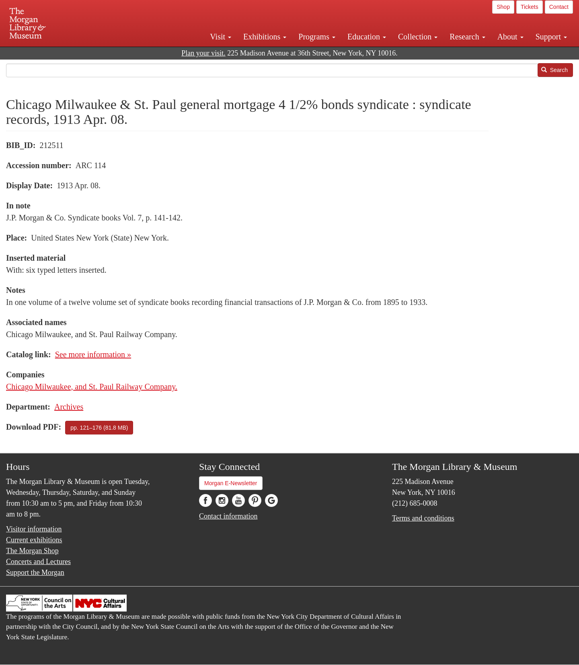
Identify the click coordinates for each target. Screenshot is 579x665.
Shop (503, 7)
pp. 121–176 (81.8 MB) (99, 427)
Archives (68, 406)
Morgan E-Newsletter (230, 483)
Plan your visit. (203, 53)
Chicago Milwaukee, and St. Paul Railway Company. (91, 386)
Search (554, 70)
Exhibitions (264, 36)
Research (467, 36)
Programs (316, 36)
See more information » (93, 354)
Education (366, 36)
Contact (559, 7)
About (510, 36)
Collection (417, 36)
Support (551, 36)
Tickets (529, 7)
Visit (220, 36)
